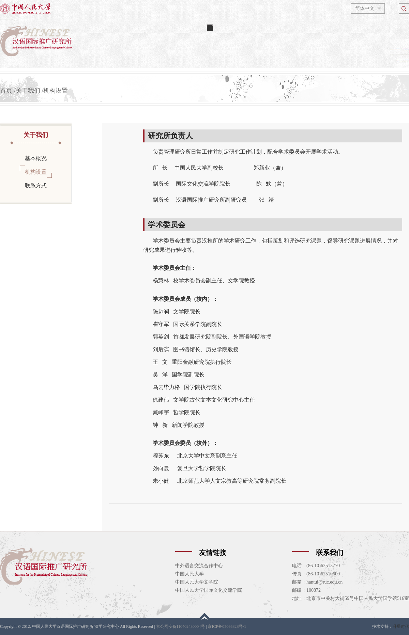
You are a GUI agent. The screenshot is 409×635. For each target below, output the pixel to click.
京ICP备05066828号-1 (227, 626)
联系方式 (36, 185)
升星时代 (401, 626)
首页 (6, 90)
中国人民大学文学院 (196, 582)
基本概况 (36, 158)
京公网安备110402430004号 (180, 626)
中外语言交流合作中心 (199, 565)
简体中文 (364, 8)
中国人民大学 (189, 573)
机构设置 (55, 90)
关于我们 (28, 90)
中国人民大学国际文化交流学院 (208, 590)
